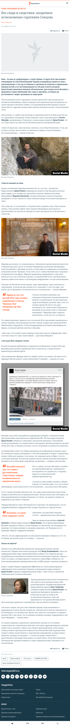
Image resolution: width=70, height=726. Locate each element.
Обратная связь (41, 709)
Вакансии (39, 713)
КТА (27, 723)
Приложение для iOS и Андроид (12, 693)
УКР (42, 723)
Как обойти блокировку (44, 697)
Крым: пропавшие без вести (13, 9)
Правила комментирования (11, 713)
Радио (38, 690)
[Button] (55, 31)
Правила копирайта (8, 716)
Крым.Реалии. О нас (8, 709)
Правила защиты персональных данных (50, 716)
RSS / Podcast (40, 693)
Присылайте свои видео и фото (12, 690)
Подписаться (5, 697)
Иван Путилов (6, 22)
